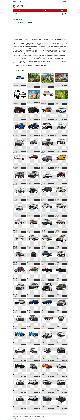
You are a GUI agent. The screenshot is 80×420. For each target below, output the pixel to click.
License (46, 10)
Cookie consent (26, 414)
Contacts (61, 10)
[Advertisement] (22, 30)
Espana (21, 1)
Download (23, 85)
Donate (33, 10)
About (19, 10)
